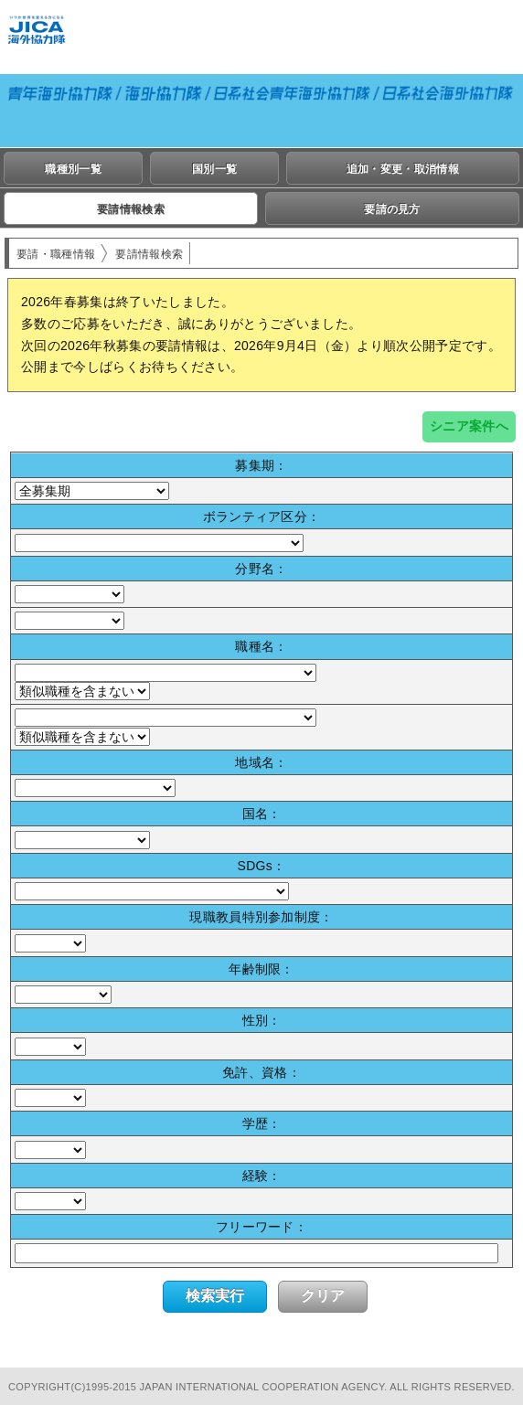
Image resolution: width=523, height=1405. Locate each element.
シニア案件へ (469, 426)
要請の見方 (392, 209)
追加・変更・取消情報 (403, 169)
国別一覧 (214, 169)
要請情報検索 (131, 209)
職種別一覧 (73, 169)
